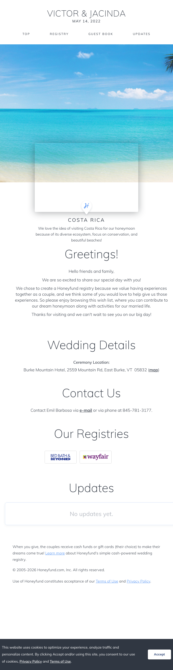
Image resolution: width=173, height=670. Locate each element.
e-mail (86, 410)
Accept (159, 654)
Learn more (55, 553)
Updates (142, 34)
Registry (59, 34)
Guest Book (100, 34)
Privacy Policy (138, 581)
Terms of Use (107, 581)
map (153, 370)
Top (26, 34)
